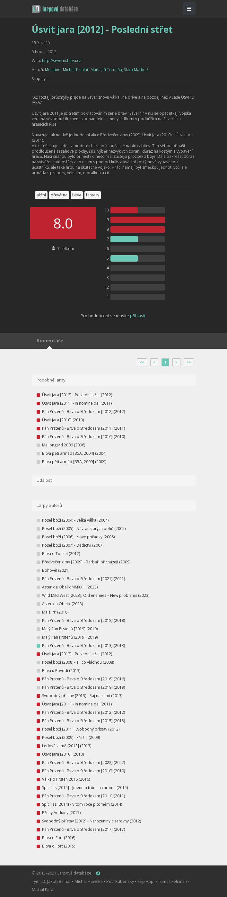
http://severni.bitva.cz (61, 60)
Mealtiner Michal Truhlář (67, 69)
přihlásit (137, 315)
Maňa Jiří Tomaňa (106, 69)
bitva (76, 195)
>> (189, 362)
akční (41, 195)
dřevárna (59, 195)
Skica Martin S (136, 69)
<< (142, 362)
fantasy (92, 195)
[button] (55, 9)
